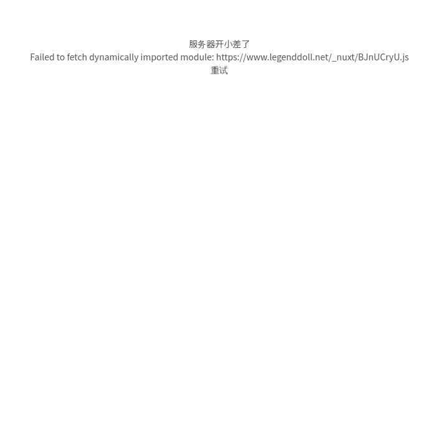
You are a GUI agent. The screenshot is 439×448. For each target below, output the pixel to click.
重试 (220, 69)
